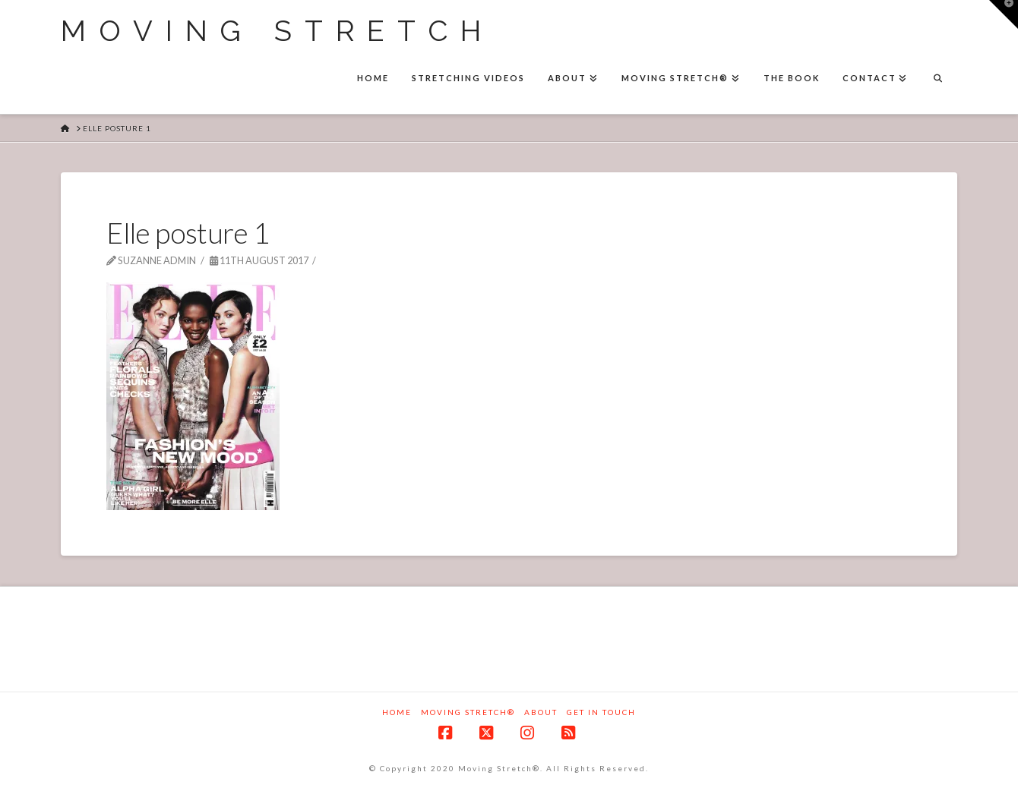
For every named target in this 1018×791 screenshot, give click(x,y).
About (541, 712)
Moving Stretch (277, 31)
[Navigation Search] (937, 80)
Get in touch (601, 712)
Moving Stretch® (468, 712)
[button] (1003, 14)
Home (397, 712)
